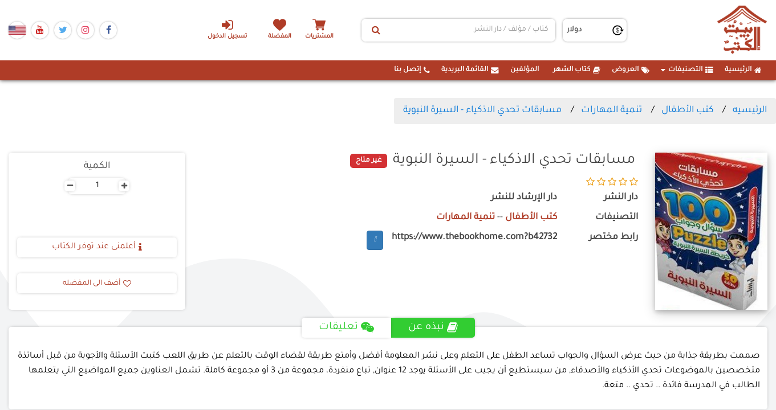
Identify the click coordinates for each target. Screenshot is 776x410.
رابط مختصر (613, 238)
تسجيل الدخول (227, 29)
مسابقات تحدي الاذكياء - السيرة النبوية (482, 110)
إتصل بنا (412, 70)
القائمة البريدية (470, 70)
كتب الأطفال (687, 110)
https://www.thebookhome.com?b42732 (474, 238)
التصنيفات (687, 70)
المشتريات (319, 37)
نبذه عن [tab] (433, 327)
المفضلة (279, 37)
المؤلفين (524, 70)
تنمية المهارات (611, 110)
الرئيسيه (750, 110)
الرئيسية (743, 70)
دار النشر (621, 198)
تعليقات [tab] (346, 327)
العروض (630, 70)
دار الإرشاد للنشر (524, 198)
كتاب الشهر (576, 70)
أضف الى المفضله (97, 284)
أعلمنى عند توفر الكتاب (97, 247)
